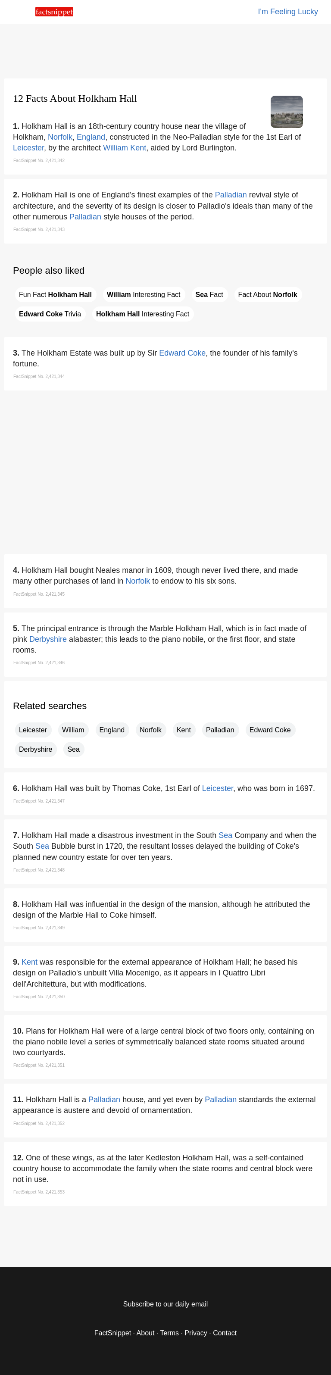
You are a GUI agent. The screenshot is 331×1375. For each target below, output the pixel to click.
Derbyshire (48, 639)
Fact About (267, 294)
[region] (165, 49)
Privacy (195, 1333)
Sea (73, 749)
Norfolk (60, 137)
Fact (209, 294)
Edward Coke (182, 353)
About (146, 1333)
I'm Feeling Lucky (288, 11)
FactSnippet (112, 1333)
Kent (138, 148)
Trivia (50, 314)
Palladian (231, 195)
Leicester (28, 148)
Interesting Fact (144, 294)
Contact (225, 1333)
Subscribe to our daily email (165, 1304)
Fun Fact (55, 294)
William (115, 148)
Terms (169, 1333)
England (91, 137)
